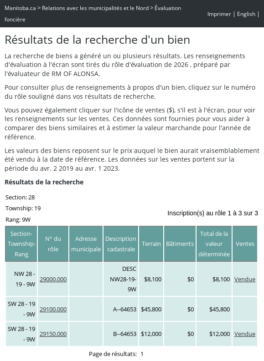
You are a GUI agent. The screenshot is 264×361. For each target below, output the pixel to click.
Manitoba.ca (20, 8)
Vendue (244, 279)
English (246, 13)
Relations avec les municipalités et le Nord (95, 8)
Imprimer (219, 13)
